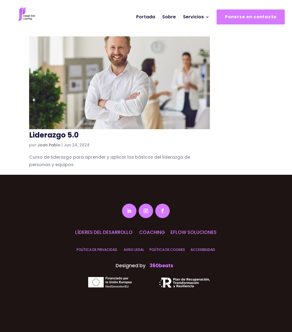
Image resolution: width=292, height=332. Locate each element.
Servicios (193, 28)
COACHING (151, 232)
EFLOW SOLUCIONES (194, 232)
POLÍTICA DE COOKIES (167, 249)
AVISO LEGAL (133, 249)
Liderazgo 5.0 (54, 135)
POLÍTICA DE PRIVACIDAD (97, 249)
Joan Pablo (48, 145)
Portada (145, 28)
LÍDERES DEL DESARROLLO (104, 232)
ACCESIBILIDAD (203, 249)
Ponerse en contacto (250, 28)
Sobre (169, 28)
